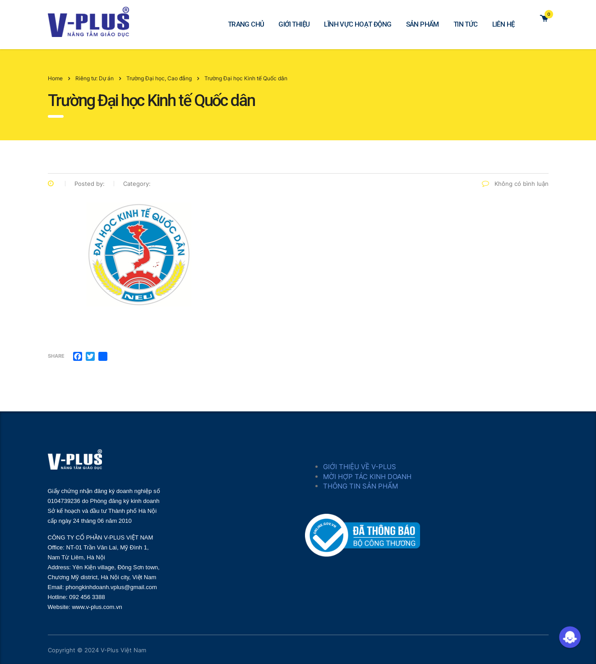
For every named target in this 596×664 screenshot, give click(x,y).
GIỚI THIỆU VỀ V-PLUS (359, 466)
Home (55, 78)
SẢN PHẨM (422, 24)
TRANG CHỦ (246, 24)
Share (56, 356)
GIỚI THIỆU (294, 24)
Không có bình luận (515, 183)
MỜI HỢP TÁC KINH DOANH (367, 476)
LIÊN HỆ (503, 24)
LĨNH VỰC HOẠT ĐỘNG (357, 24)
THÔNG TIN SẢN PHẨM (360, 486)
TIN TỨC (465, 24)
